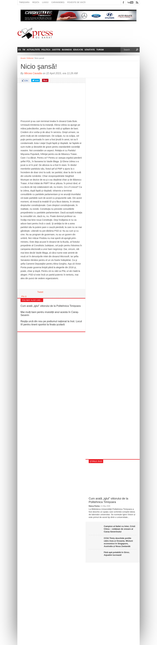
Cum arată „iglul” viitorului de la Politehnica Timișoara (51, 306)
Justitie (56, 50)
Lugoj (45, 2)
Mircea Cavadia (33, 73)
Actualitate (33, 50)
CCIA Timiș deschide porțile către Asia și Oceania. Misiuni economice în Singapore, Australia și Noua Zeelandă (118, 542)
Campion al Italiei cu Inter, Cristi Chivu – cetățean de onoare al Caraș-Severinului (119, 529)
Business (67, 50)
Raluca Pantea (94, 506)
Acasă (23, 58)
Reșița (35, 2)
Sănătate (90, 50)
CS (19, 50)
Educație (78, 50)
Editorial (30, 58)
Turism (100, 50)
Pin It (23, 296)
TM (23, 50)
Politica (45, 50)
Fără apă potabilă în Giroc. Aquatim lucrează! (117, 553)
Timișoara (24, 2)
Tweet (40, 292)
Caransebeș (57, 2)
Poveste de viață (76, 2)
